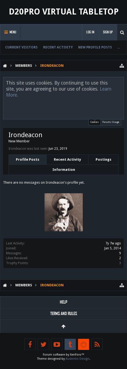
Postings (103, 159)
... (118, 47)
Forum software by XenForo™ (63, 354)
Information (63, 170)
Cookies (94, 121)
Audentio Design (77, 359)
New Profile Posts (95, 47)
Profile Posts (27, 159)
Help (63, 302)
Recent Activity (58, 47)
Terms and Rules (63, 313)
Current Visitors (21, 47)
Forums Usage (110, 122)
